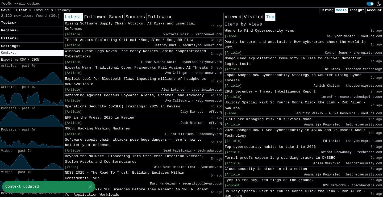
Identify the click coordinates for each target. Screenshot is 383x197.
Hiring (327, 10)
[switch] (370, 4)
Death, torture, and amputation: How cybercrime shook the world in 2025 (295, 44)
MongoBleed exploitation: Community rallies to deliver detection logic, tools (293, 61)
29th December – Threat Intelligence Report (270, 92)
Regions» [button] (9, 30)
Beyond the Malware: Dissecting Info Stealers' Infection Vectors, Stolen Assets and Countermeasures (134, 159)
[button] (32, 53)
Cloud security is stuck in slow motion (266, 169)
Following (160, 17)
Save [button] (6, 10)
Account (374, 10)
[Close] (90, 187)
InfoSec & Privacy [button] (52, 10)
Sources (135, 17)
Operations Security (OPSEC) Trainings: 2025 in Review (122, 106)
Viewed (233, 17)
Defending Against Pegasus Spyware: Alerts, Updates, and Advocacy (134, 95)
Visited (254, 17)
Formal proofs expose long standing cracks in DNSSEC (280, 158)
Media (341, 10)
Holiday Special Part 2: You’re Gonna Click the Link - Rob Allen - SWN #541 (295, 105)
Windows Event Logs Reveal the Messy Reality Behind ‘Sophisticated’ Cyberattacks (136, 53)
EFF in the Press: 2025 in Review (99, 118)
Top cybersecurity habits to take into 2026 (270, 147)
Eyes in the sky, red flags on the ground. (269, 180)
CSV (23, 60)
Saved (116, 17)
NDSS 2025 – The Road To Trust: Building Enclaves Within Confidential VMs (124, 175)
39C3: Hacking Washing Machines (97, 129)
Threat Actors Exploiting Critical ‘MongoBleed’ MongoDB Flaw (129, 40)
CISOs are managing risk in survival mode (268, 119)
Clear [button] (22, 10)
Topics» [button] (8, 23)
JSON (35, 60)
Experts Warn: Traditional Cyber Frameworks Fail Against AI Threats (136, 68)
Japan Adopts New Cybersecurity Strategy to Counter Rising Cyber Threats (293, 77)
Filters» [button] (9, 38)
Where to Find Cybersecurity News (259, 31)
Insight (356, 10)
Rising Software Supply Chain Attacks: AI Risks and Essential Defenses (130, 26)
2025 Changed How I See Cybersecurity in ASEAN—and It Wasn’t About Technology (295, 132)
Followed (95, 17)
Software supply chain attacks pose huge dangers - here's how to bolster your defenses (133, 142)
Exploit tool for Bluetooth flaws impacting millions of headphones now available (135, 81)
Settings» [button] (10, 46)
